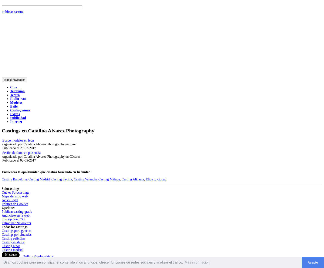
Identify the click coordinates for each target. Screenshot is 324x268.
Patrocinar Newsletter (16, 223)
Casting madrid (12, 250)
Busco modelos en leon (18, 140)
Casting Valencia (85, 179)
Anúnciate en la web (16, 215)
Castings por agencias (16, 231)
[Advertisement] (162, 45)
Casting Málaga (109, 179)
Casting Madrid (39, 179)
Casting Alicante (133, 179)
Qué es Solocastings (15, 192)
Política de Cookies (15, 204)
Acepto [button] (313, 262)
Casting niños (11, 246)
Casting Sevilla (61, 179)
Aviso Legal (10, 200)
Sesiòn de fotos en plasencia (21, 153)
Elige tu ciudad (156, 179)
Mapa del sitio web (15, 196)
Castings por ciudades (16, 234)
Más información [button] (197, 262)
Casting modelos (13, 242)
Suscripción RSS (13, 219)
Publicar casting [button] (13, 12)
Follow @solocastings (38, 256)
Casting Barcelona (14, 179)
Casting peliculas (13, 238)
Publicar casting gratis (17, 211)
